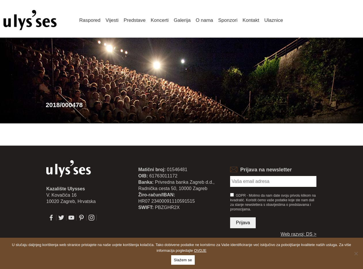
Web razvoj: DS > (298, 234)
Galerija (182, 20)
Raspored (90, 20)
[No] (356, 253)
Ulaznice (273, 20)
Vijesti (112, 20)
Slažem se (183, 260)
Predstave (135, 20)
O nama (204, 20)
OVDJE (200, 250)
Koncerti (160, 20)
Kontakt (250, 20)
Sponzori (228, 20)
